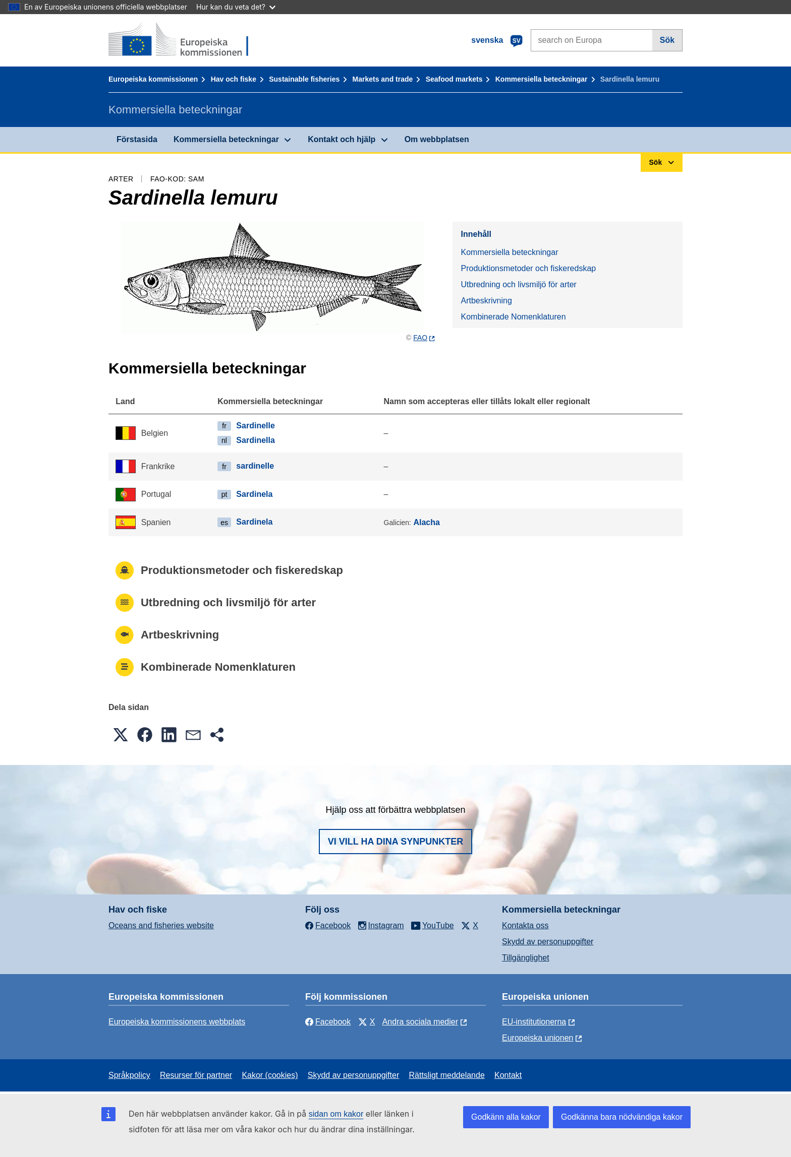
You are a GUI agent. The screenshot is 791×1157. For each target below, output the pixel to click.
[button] (120, 735)
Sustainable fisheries (304, 79)
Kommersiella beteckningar (541, 79)
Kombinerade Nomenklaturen (513, 316)
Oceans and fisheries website (161, 925)
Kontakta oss (525, 925)
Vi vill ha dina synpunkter (395, 842)
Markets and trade (383, 79)
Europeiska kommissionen (153, 79)
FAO (420, 338)
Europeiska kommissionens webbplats (176, 1021)
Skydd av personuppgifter (547, 941)
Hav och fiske (233, 79)
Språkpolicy (129, 1075)
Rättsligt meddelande (446, 1075)
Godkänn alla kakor (506, 1117)
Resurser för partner (196, 1075)
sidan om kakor (336, 1114)
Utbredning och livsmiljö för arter (518, 284)
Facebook (328, 1021)
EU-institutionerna (534, 1021)
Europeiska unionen (537, 1038)
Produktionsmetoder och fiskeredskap (528, 268)
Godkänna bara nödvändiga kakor (622, 1117)
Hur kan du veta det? (235, 7)
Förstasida (137, 139)
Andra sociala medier (420, 1021)
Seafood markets (454, 79)
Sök (667, 40)
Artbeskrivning (486, 300)
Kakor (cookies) (270, 1075)
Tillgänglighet (525, 957)
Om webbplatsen (437, 139)
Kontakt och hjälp (341, 139)
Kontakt (508, 1075)
